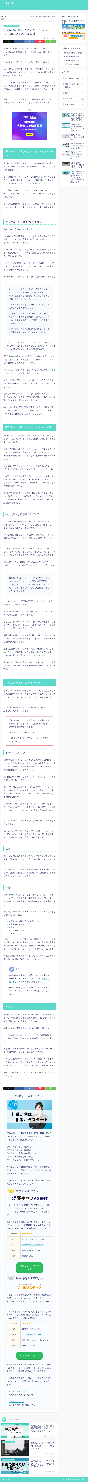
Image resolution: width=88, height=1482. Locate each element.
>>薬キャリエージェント (29, 1267)
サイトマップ (9, 1479)
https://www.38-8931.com (31, 1334)
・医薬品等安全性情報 (70, 56)
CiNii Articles (74, 64)
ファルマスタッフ (16, 1402)
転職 (74, 93)
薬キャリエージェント (18, 1391)
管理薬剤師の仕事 (74, 78)
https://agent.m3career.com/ (32, 1245)
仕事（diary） (74, 104)
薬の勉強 (74, 98)
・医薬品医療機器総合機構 (72, 53)
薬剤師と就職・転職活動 (11, 25)
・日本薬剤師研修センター (72, 60)
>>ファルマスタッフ (29, 1355)
